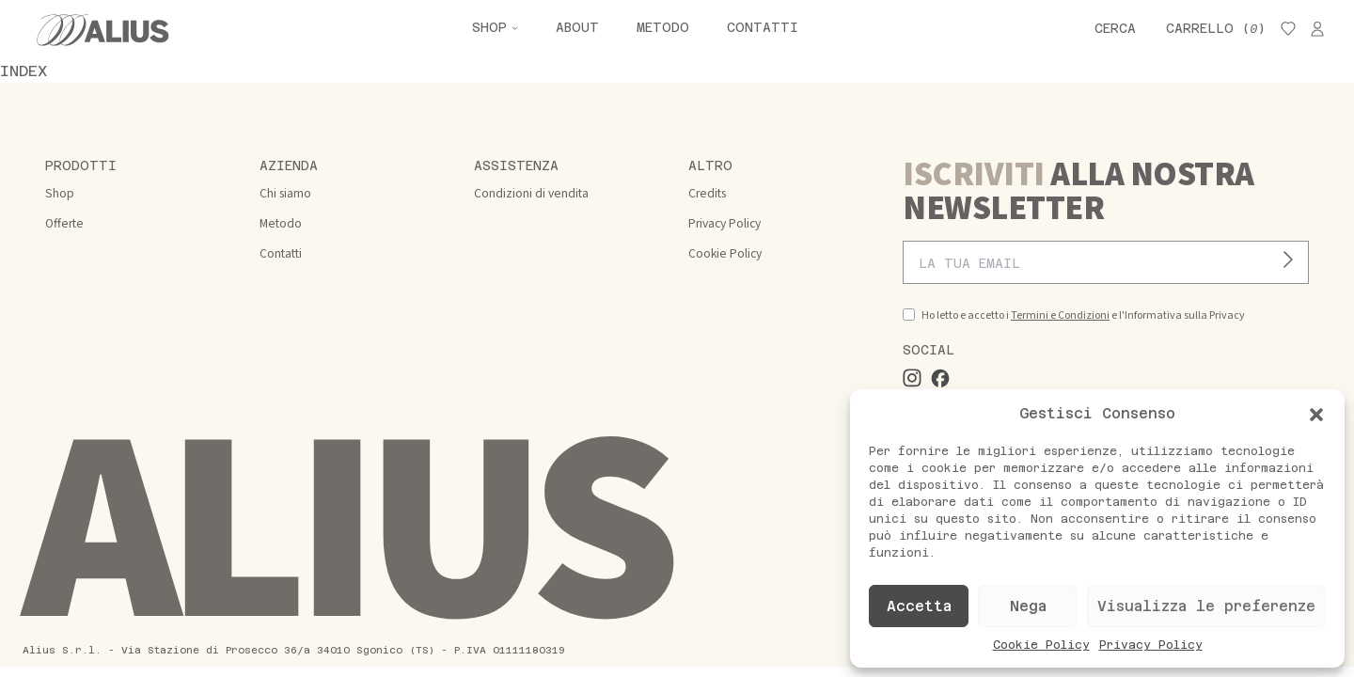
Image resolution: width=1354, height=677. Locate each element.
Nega (1028, 606)
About (577, 28)
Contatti (762, 28)
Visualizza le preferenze (1206, 606)
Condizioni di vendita (531, 193)
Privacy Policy (1151, 645)
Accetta (919, 606)
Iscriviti (1294, 263)
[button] (1316, 413)
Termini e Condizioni (1060, 315)
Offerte (64, 223)
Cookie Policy (1041, 645)
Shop (489, 28)
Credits (707, 193)
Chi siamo (285, 193)
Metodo (663, 28)
